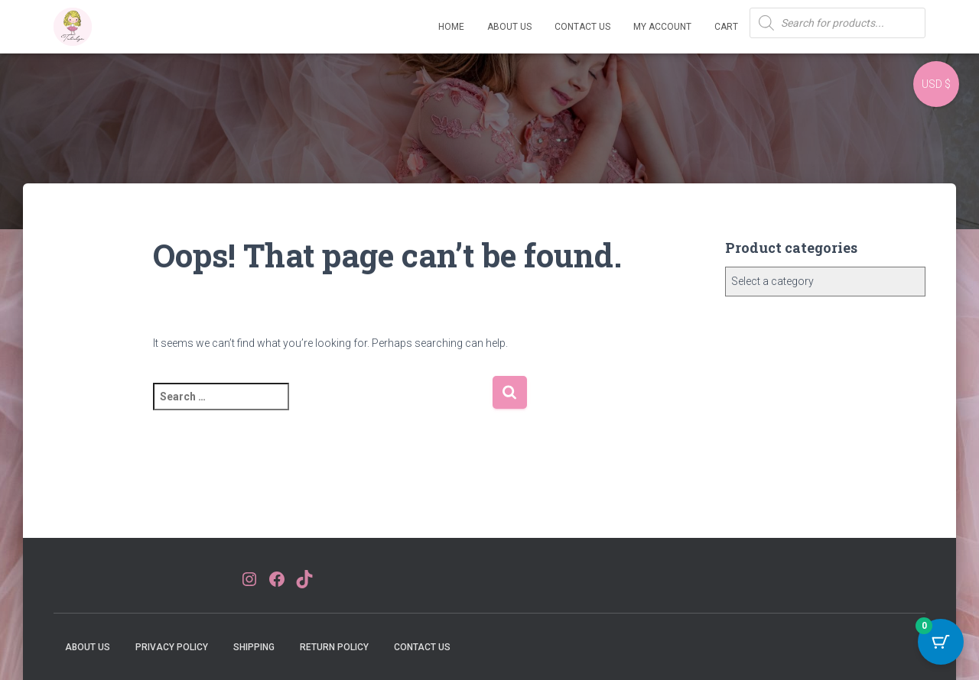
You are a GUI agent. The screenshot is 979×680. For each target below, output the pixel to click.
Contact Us (582, 26)
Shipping (254, 647)
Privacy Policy (171, 647)
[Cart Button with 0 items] (941, 642)
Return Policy (334, 647)
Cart (726, 26)
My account (662, 26)
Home (451, 26)
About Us (509, 26)
